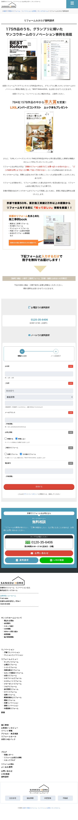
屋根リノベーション (11, 706)
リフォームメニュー (9, 659)
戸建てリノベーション (12, 652)
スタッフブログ (9, 760)
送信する (39, 486)
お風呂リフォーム (10, 665)
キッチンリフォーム (11, 662)
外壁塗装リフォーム (11, 708)
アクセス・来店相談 (9, 734)
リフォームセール (8, 736)
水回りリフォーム (10, 676)
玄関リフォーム (9, 695)
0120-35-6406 (5, 604)
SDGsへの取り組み (11, 631)
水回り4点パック (8, 739)
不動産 (65, 798)
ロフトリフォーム (10, 692)
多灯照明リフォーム (11, 689)
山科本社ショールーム (8, 596)
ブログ (4, 752)
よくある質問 (6, 767)
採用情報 (7, 634)
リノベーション (7, 650)
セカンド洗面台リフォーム (13, 673)
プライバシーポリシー (31, 494)
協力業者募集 (9, 637)
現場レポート (9, 755)
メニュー (72, 4)
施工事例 (5, 725)
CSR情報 (7, 629)
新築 (3, 712)
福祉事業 (30, 798)
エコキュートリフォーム (13, 681)
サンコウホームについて (11, 618)
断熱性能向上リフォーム (13, 697)
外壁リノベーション (11, 703)
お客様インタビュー (9, 728)
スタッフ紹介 (9, 626)
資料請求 (5, 777)
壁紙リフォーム (9, 700)
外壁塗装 (47, 798)
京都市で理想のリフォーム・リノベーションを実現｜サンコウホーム (41, 808)
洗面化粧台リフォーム (12, 670)
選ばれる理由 (9, 621)
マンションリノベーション (13, 655)
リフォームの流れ (7, 764)
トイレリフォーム (10, 667)
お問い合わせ (6, 771)
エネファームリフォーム (13, 678)
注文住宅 (12, 798)
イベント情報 (6, 731)
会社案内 (7, 623)
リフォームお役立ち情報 (13, 757)
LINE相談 (5, 774)
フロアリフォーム (10, 687)
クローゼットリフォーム (13, 684)
